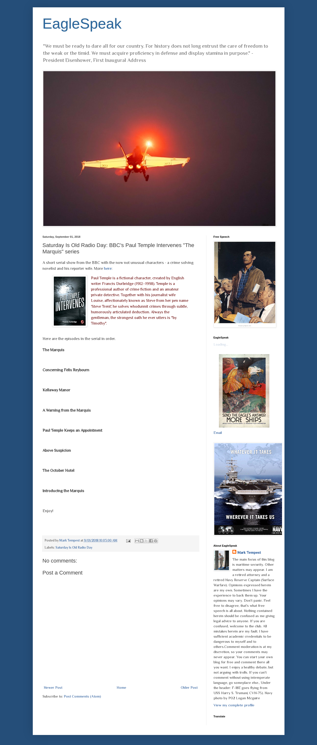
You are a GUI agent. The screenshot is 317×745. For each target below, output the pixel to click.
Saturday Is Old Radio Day (74, 547)
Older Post (189, 687)
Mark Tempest (249, 552)
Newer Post (53, 687)
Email (218, 432)
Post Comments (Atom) (82, 696)
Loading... (221, 344)
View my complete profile (234, 705)
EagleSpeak (82, 23)
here (108, 268)
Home (121, 687)
